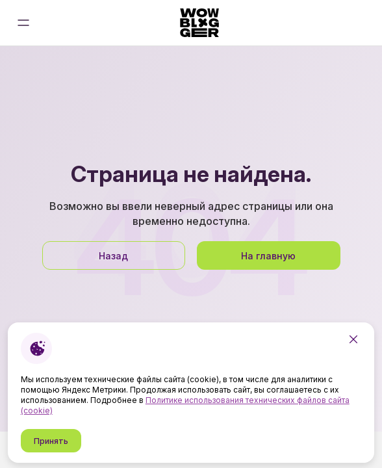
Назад (113, 255)
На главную (268, 255)
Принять (51, 441)
